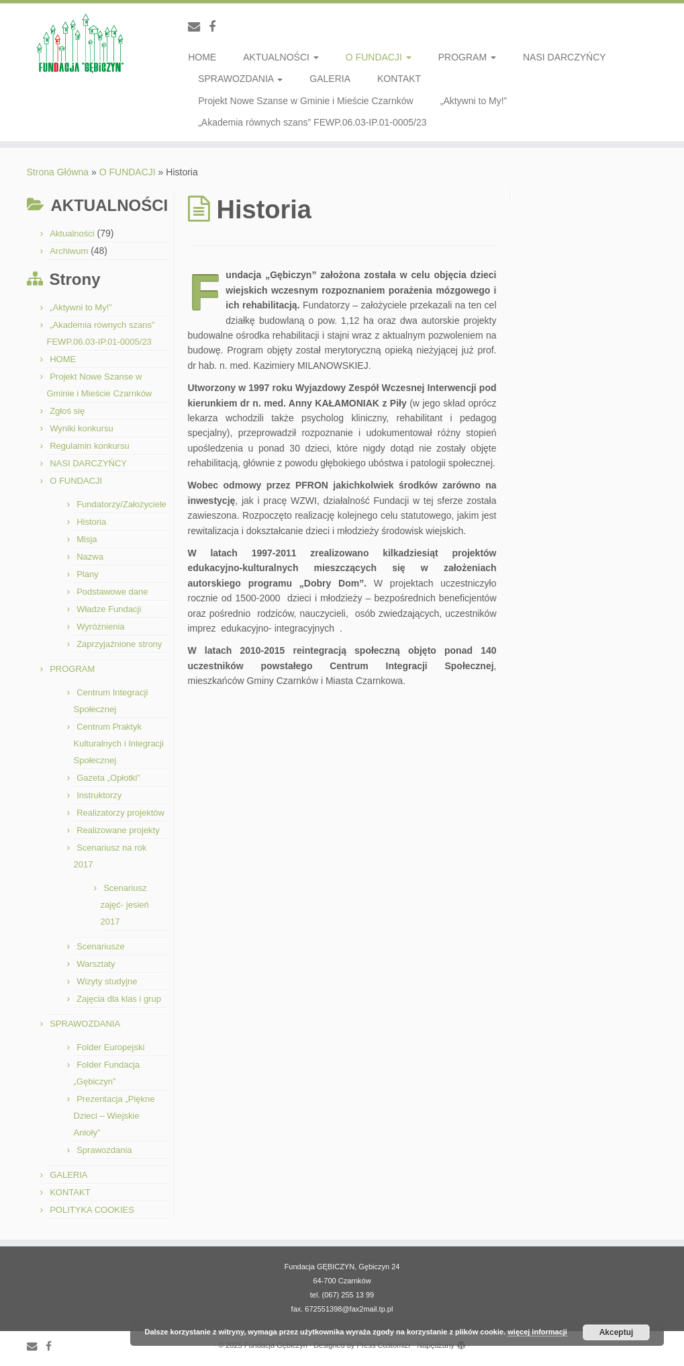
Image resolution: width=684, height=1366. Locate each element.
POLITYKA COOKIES (92, 1210)
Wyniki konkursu (81, 428)
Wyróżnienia (100, 627)
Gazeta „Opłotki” (108, 778)
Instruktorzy (99, 795)
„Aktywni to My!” (473, 100)
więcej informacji (537, 1332)
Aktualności (72, 233)
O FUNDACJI (378, 57)
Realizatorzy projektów (120, 813)
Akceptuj (616, 1332)
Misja (87, 539)
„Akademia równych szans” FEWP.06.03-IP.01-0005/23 (312, 122)
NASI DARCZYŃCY (564, 57)
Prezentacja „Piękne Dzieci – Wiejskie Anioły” (114, 1116)
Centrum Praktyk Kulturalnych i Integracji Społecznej (119, 743)
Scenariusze (101, 946)
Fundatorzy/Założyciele (121, 504)
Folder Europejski (110, 1047)
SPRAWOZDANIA (240, 78)
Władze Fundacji (109, 609)
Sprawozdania (104, 1150)
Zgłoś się (67, 411)
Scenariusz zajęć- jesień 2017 (125, 905)
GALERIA (329, 78)
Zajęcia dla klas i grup (119, 999)
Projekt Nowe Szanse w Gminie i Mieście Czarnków (305, 100)
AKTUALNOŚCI (281, 57)
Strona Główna (58, 172)
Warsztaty (96, 964)
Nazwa (90, 557)
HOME (202, 57)
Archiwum (69, 251)
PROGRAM (467, 57)
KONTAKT (399, 78)
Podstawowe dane (112, 592)
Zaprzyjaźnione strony (119, 644)
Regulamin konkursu (90, 446)
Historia (91, 522)
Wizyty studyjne (107, 981)
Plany (88, 574)
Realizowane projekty (118, 830)
